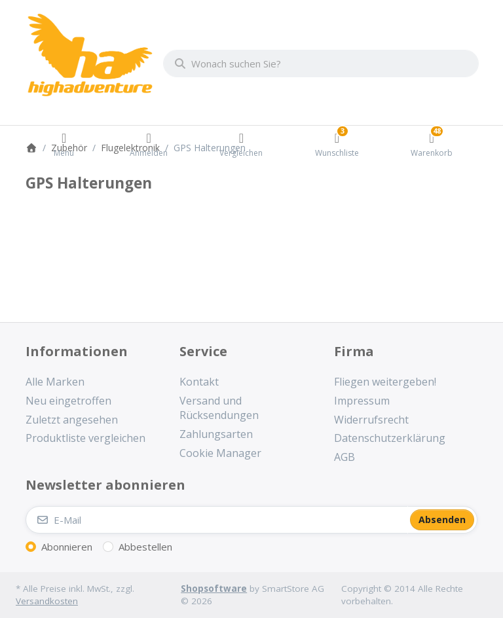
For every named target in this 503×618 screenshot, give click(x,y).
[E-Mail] (217, 520)
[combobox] (321, 63)
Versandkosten (47, 601)
